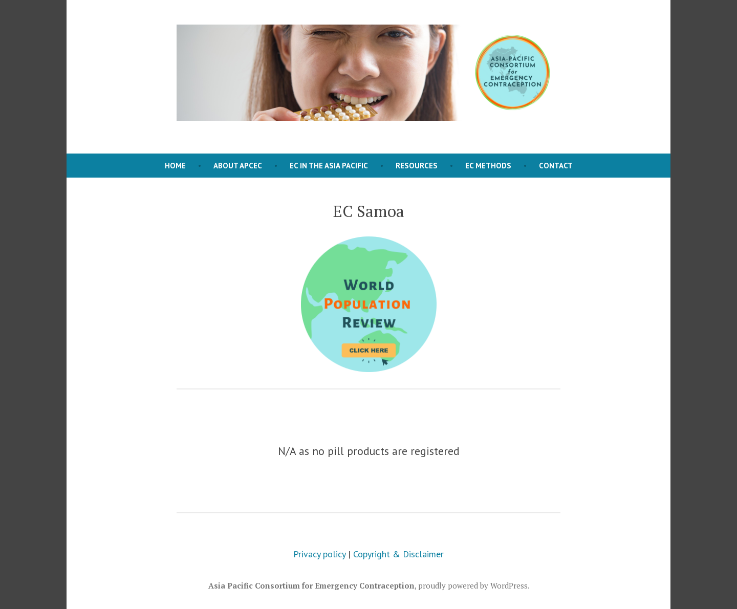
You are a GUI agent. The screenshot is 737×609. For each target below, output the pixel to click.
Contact (556, 165)
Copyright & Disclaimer (398, 554)
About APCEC (237, 165)
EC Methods (488, 165)
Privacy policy (319, 554)
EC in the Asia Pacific (329, 165)
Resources (417, 165)
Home (175, 165)
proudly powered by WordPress (473, 585)
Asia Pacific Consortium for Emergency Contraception (311, 585)
